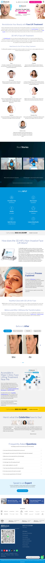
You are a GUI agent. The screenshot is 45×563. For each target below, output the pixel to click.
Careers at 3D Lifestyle (26, 542)
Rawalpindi (11, 554)
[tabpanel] (11, 165)
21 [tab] (28, 182)
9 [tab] (19, 182)
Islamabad (6, 554)
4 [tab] (15, 182)
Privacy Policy (25, 546)
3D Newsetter (25, 536)
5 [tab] (16, 182)
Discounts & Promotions (27, 534)
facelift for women (40, 314)
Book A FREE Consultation (35, 2)
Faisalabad (8, 556)
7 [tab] (17, 182)
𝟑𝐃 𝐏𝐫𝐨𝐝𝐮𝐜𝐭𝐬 (24, 532)
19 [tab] (27, 182)
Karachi (15, 554)
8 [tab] (18, 182)
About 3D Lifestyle (26, 540)
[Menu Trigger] (43, 2)
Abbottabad (3, 557)
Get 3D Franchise (25, 548)
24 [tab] (31, 182)
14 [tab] (23, 182)
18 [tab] (26, 182)
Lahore (2, 554)
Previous (0, 182)
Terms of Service (25, 544)
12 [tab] (21, 182)
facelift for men (33, 314)
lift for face (33, 279)
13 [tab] (22, 182)
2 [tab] (13, 182)
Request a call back (33, 409)
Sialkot (12, 556)
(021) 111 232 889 (23, 2)
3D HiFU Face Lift (7, 38)
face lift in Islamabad (12, 388)
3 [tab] (14, 182)
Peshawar (17, 556)
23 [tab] (30, 182)
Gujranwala (3, 556)
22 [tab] (29, 182)
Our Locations (25, 538)
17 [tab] (25, 182)
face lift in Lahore (11, 390)
